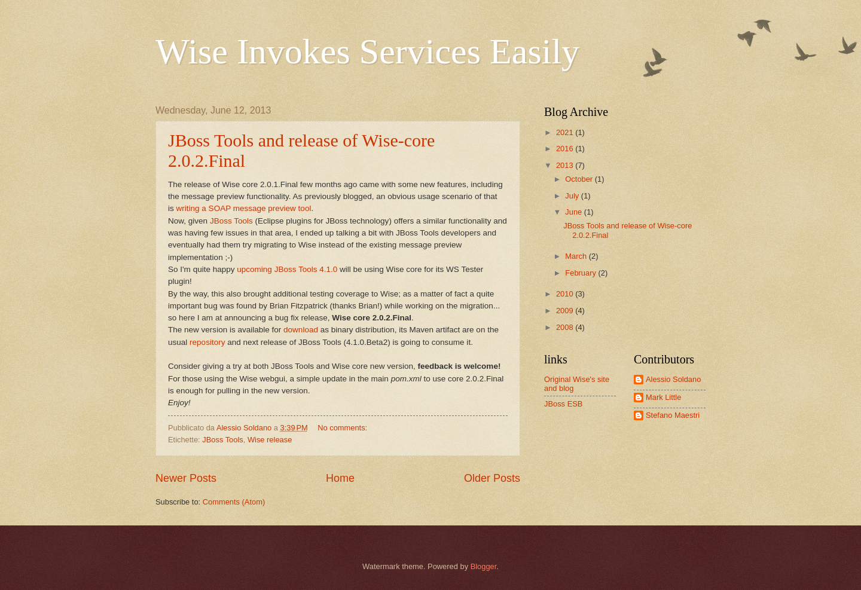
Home (340, 478)
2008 (565, 327)
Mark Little (663, 397)
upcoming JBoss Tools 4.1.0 (287, 269)
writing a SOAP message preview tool (244, 208)
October (579, 179)
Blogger (484, 566)
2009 (565, 310)
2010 (565, 293)
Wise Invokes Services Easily (367, 51)
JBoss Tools (231, 220)
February (581, 272)
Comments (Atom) (234, 501)
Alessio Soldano (673, 379)
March (576, 256)
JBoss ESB (563, 403)
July (573, 195)
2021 (565, 132)
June (574, 211)
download (300, 329)
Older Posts (492, 478)
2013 (565, 165)
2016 (565, 148)
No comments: (343, 427)
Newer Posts (185, 478)
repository (207, 342)
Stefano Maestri (673, 415)
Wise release (270, 439)
